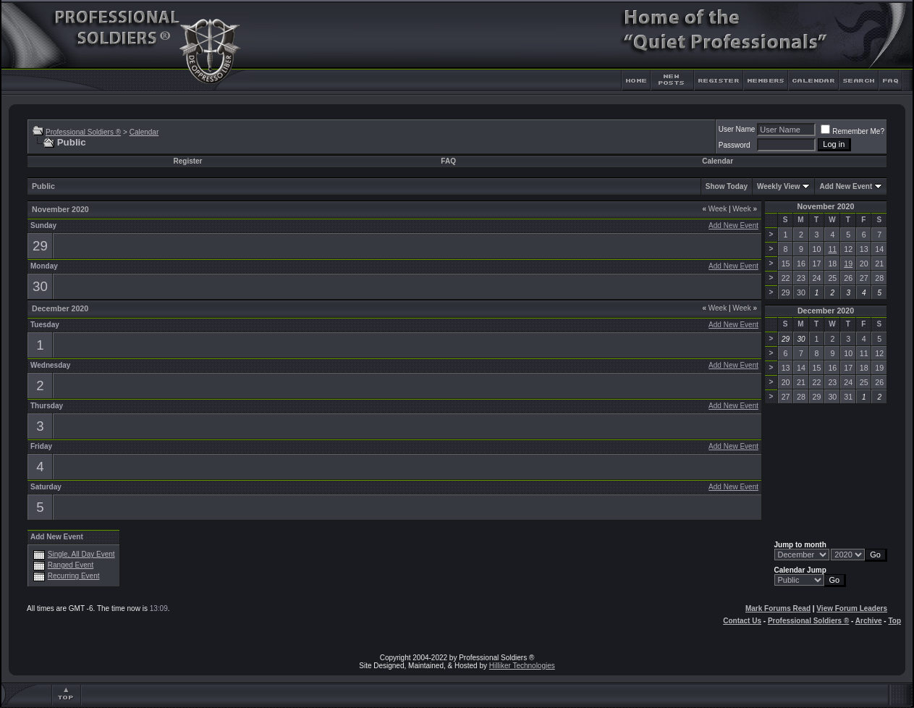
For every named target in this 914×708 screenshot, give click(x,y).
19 (848, 263)
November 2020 (826, 206)
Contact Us (742, 621)
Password (734, 145)
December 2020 (825, 310)
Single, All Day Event (81, 554)
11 (832, 249)
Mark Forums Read (778, 608)
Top (894, 621)
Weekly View (778, 186)
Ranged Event (70, 565)
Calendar (144, 132)
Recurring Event (74, 576)
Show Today (727, 186)
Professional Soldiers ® (83, 132)
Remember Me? (852, 131)
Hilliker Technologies (522, 666)
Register (187, 161)
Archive (868, 621)
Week (714, 209)
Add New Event (845, 186)
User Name (737, 129)
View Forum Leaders (851, 608)
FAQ (448, 161)
